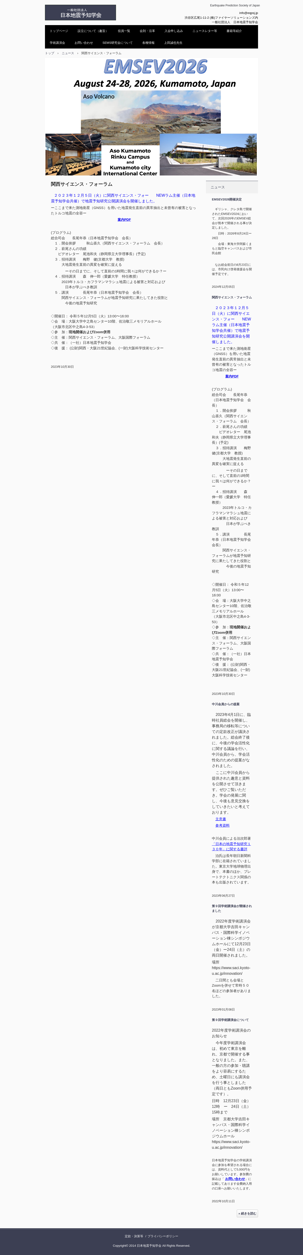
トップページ (59, 31)
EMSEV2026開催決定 (227, 199)
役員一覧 (124, 31)
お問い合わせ (84, 42)
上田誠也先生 (173, 42)
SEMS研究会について (117, 42)
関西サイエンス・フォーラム (232, 297)
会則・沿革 (147, 31)
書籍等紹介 (234, 31)
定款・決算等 (134, 1236)
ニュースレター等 (204, 31)
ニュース (218, 187)
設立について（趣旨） (93, 31)
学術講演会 (57, 42)
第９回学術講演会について (230, 1020)
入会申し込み (174, 31)
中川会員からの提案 (226, 704)
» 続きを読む (247, 1213)
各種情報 (148, 42)
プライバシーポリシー (162, 1236)
